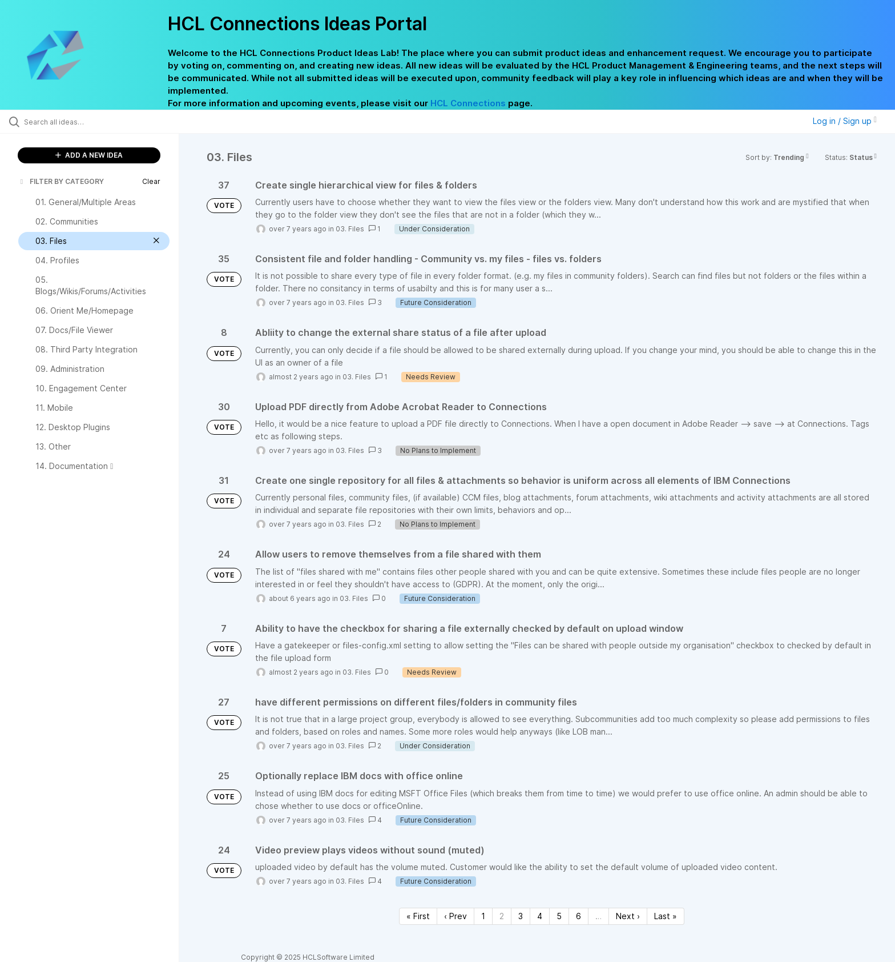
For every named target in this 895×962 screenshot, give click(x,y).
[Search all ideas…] (103, 122)
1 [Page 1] (483, 916)
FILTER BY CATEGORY (61, 181)
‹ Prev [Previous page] (455, 916)
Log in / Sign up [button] (845, 121)
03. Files (350, 229)
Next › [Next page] (628, 916)
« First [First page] (418, 916)
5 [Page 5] (559, 916)
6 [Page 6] (578, 916)
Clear (151, 181)
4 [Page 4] (539, 916)
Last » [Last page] (665, 916)
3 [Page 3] (520, 916)
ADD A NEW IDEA (89, 155)
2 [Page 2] (501, 916)
